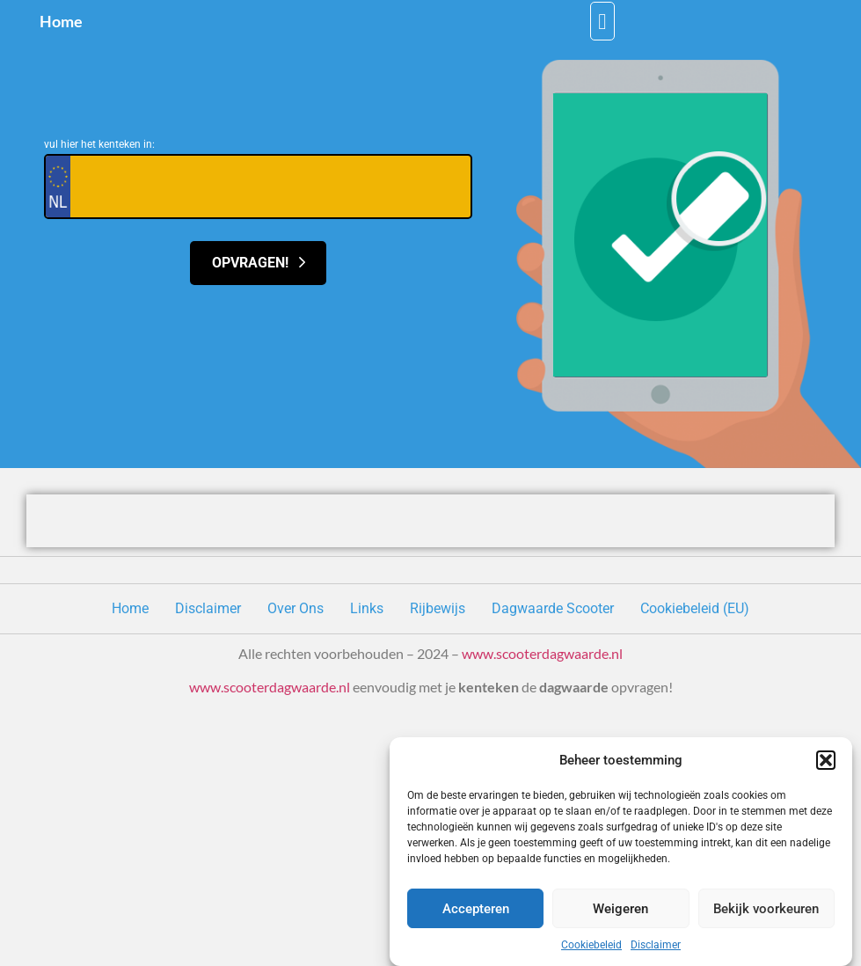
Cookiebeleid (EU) (694, 608)
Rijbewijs (437, 608)
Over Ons (295, 608)
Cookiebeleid (591, 945)
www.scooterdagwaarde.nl (542, 653)
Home (61, 21)
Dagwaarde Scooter (553, 608)
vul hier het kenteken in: (99, 144)
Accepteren (475, 909)
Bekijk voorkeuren (766, 909)
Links (366, 608)
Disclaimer (656, 945)
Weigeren (620, 909)
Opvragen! (258, 262)
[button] (826, 760)
